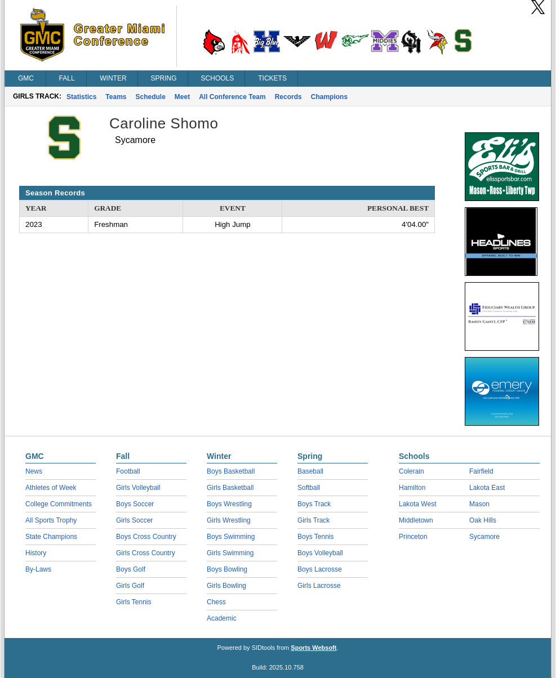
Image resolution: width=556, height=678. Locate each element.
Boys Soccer (135, 504)
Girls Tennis (133, 602)
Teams (115, 97)
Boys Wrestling (229, 504)
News (33, 471)
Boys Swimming (231, 537)
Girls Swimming (230, 553)
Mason (479, 504)
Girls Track (313, 520)
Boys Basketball (231, 471)
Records (288, 97)
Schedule (151, 97)
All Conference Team (232, 97)
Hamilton (412, 488)
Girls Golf (130, 586)
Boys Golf (130, 569)
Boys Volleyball (320, 553)
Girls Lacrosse (319, 586)
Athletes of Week (51, 488)
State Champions (51, 537)
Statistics (81, 97)
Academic (222, 618)
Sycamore (484, 537)
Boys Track (314, 504)
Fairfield (481, 471)
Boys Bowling (227, 569)
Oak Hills (482, 520)
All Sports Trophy (51, 520)
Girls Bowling (226, 586)
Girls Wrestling (229, 520)
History (35, 553)
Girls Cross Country (145, 553)
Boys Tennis (315, 537)
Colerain (411, 471)
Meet (182, 97)
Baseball (310, 471)
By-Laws (38, 569)
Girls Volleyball (138, 488)
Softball (308, 488)
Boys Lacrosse (319, 569)
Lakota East (487, 488)
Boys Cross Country (146, 537)
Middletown (416, 520)
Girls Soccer (134, 520)
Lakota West (417, 504)
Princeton (413, 537)
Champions (329, 97)
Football (128, 471)
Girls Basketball (230, 488)
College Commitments (58, 504)
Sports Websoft (313, 647)
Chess (216, 602)
